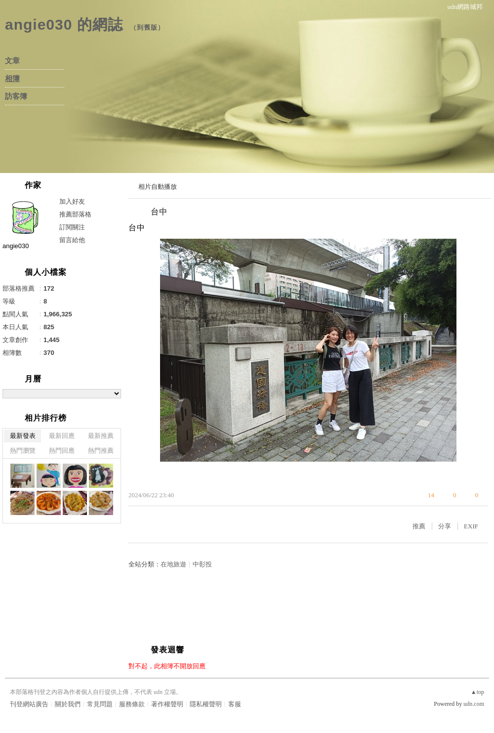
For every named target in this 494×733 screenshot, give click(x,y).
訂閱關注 (72, 227)
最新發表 (23, 435)
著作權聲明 (167, 704)
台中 (159, 212)
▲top (477, 692)
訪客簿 (16, 96)
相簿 (12, 79)
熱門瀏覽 (23, 450)
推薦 (418, 526)
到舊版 (147, 27)
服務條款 (132, 704)
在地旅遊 (173, 564)
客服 (234, 704)
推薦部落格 (75, 214)
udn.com (473, 703)
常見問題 (100, 704)
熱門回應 (62, 450)
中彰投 (202, 564)
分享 (444, 526)
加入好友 (72, 201)
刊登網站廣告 (29, 704)
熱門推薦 (101, 450)
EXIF (471, 526)
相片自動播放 (157, 186)
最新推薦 (101, 435)
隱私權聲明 (206, 704)
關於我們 (68, 704)
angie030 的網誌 (64, 24)
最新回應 (62, 435)
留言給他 (72, 240)
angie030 (15, 246)
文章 (12, 61)
